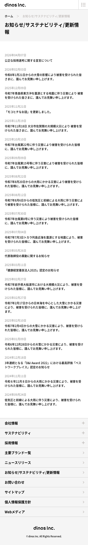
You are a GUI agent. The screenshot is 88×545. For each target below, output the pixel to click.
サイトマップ (14, 492)
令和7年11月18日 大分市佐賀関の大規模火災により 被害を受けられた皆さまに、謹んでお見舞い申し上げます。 (43, 128)
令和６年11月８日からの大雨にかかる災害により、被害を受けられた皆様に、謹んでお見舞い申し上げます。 (43, 383)
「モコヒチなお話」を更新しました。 (29, 112)
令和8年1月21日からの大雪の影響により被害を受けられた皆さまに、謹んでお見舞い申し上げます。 (43, 77)
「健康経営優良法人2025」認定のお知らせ (32, 270)
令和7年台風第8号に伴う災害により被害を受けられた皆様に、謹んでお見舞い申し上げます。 (41, 221)
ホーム (9, 16)
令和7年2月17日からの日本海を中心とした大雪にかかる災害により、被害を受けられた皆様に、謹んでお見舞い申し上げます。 (43, 307)
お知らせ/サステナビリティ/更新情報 (32, 472)
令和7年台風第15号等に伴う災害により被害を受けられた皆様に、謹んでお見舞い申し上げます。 (44, 165)
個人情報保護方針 (18, 501)
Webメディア (15, 511)
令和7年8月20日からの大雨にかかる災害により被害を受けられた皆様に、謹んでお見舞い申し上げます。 (43, 184)
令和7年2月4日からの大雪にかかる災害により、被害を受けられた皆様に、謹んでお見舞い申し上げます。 (44, 328)
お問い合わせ (14, 482)
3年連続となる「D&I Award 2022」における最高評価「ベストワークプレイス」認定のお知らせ (43, 365)
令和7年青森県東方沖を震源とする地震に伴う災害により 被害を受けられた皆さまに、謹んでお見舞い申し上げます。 (44, 95)
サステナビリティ (18, 433)
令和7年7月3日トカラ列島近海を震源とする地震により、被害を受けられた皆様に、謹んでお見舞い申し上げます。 (44, 239)
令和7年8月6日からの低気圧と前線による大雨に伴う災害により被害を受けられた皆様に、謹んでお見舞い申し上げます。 (44, 202)
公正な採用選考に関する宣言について (29, 60)
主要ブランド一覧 (18, 452)
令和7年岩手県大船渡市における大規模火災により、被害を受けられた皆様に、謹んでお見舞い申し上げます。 (43, 286)
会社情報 (11, 423)
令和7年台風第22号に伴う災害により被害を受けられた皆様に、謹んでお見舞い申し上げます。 (42, 147)
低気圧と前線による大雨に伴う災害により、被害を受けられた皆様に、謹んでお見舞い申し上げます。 (43, 402)
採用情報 (11, 442)
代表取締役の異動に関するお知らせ (27, 256)
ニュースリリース (18, 462)
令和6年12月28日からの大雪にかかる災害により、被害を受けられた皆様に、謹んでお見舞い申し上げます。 (44, 346)
